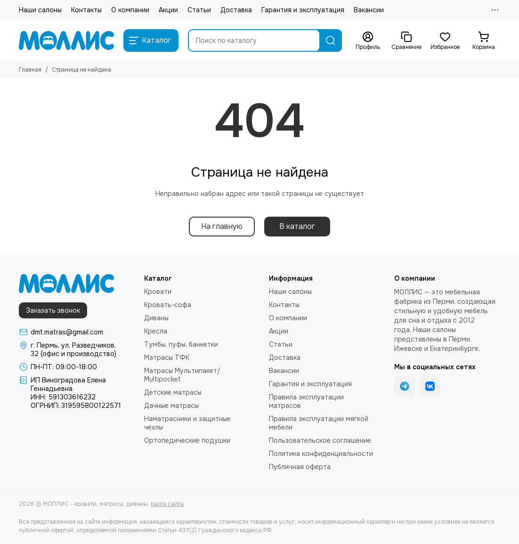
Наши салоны (40, 10)
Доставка (236, 10)
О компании (130, 10)
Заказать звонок (53, 310)
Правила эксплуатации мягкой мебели (318, 422)
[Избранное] (445, 41)
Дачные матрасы (171, 405)
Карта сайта (167, 504)
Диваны (156, 318)
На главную (222, 226)
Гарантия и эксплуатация (302, 10)
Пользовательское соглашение (320, 440)
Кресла (155, 331)
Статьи (199, 10)
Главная (30, 69)
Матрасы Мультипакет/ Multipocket (182, 374)
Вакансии (369, 10)
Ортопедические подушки (187, 440)
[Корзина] (483, 41)
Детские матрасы (173, 392)
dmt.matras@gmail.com (67, 332)
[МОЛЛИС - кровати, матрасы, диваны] (66, 40)
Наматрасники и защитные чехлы (187, 422)
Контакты (86, 10)
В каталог (297, 226)
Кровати (157, 291)
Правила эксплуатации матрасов (306, 401)
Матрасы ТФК (166, 357)
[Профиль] (367, 41)
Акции (168, 10)
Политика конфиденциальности (321, 453)
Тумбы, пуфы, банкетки (181, 344)
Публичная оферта (300, 467)
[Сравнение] (406, 41)
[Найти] (330, 40)
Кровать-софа (167, 304)
